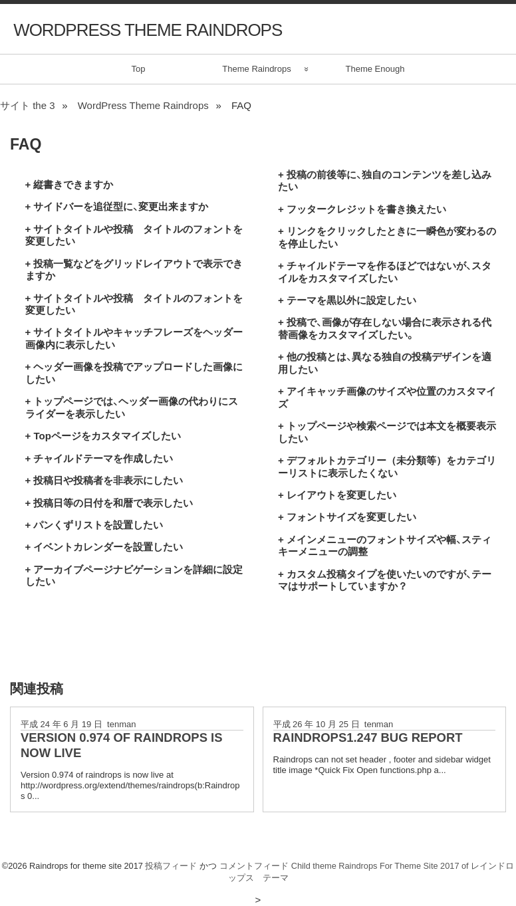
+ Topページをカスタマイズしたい (103, 435)
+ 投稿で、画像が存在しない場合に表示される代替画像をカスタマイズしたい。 (384, 328)
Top (139, 69)
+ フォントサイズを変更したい (347, 516)
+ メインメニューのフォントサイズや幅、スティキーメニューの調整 (384, 545)
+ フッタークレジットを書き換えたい (362, 209)
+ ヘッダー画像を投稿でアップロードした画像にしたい (134, 372)
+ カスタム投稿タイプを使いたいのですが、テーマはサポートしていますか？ (384, 580)
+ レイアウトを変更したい (337, 495)
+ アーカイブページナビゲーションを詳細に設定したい (134, 575)
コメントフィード (254, 866)
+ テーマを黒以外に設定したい (347, 300)
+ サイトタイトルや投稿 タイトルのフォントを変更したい (134, 235)
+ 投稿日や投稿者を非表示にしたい (104, 480)
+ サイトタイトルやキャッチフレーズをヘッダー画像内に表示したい (134, 338)
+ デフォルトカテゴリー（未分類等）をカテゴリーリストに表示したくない (387, 466)
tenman (121, 724)
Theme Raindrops (256, 69)
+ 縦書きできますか (69, 184)
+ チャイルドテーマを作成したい (99, 458)
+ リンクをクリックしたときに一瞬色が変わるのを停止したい (387, 237)
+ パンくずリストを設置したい (94, 524)
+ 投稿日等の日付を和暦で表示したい (109, 503)
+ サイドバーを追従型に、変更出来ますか (117, 206)
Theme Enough (375, 69)
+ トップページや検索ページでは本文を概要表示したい (387, 431)
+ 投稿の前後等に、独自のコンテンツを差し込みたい (384, 180)
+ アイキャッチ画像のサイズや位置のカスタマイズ (387, 397)
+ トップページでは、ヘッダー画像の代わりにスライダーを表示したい (132, 407)
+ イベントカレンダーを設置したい (104, 546)
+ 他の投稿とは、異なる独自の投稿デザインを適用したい (384, 362)
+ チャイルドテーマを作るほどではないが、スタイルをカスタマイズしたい (384, 271)
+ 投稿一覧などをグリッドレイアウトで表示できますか (134, 269)
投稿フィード (171, 866)
